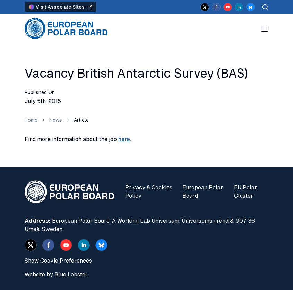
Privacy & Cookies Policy (148, 191)
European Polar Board (202, 191)
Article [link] (81, 120)
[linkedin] (239, 7)
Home (31, 120)
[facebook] (216, 7)
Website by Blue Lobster (56, 274)
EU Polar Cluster (245, 191)
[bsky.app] (250, 7)
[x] (204, 7)
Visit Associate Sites (60, 7)
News (55, 120)
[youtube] (227, 7)
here (124, 139)
